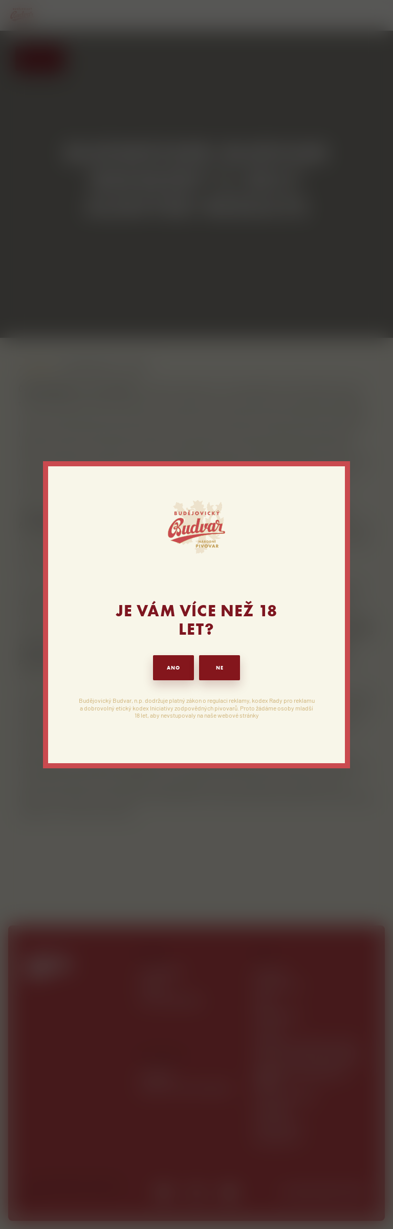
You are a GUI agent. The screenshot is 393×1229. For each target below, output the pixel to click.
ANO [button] (173, 667)
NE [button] (220, 667)
